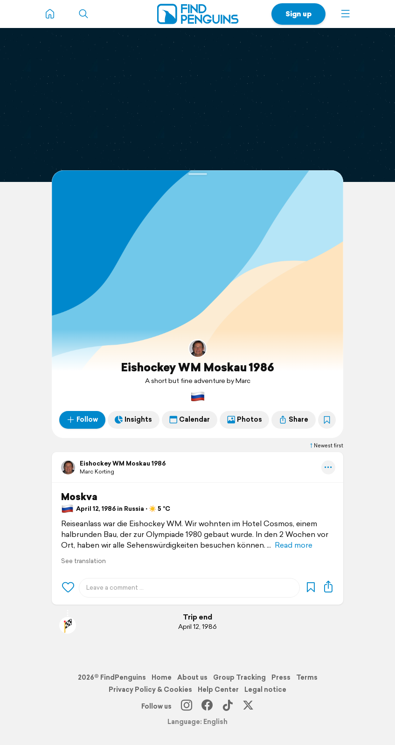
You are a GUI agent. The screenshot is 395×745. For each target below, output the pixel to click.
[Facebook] (207, 706)
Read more (293, 545)
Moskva (79, 496)
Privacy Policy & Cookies (150, 689)
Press (281, 677)
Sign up (298, 14)
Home (162, 677)
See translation (83, 561)
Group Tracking (239, 677)
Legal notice (265, 689)
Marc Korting (97, 471)
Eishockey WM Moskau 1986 (197, 367)
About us (192, 677)
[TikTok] (227, 706)
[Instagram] (186, 706)
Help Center (218, 689)
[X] (248, 706)
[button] (345, 14)
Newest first (326, 445)
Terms (307, 677)
